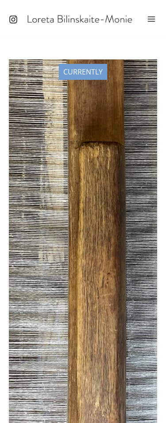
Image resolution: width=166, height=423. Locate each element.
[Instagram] (13, 19)
